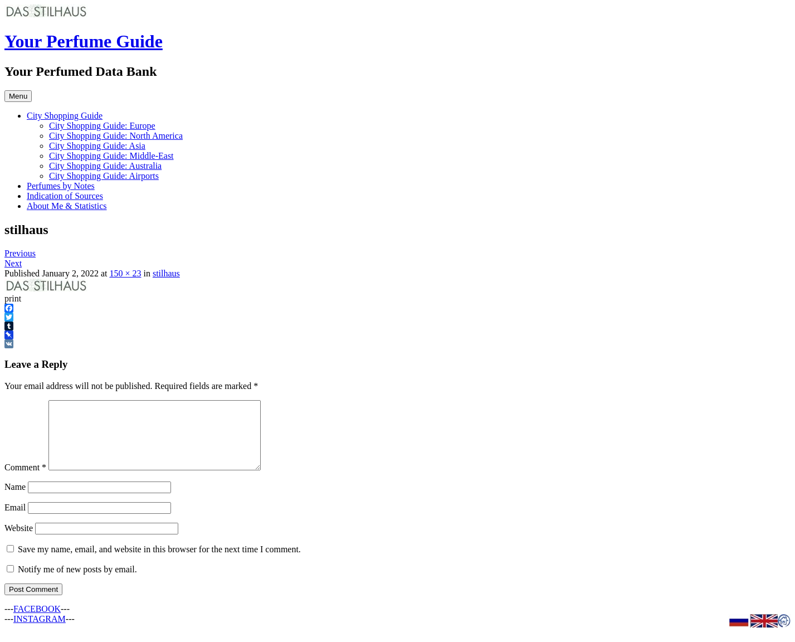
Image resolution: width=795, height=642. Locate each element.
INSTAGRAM (39, 632)
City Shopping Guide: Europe (102, 125)
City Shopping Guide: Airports (104, 176)
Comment (25, 480)
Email (15, 521)
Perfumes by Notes (61, 186)
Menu (18, 96)
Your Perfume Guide (83, 41)
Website (18, 541)
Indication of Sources (65, 196)
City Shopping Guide (65, 115)
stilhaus (166, 273)
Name (15, 500)
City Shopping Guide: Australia (105, 166)
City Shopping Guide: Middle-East (111, 155)
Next (13, 263)
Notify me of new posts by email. (77, 582)
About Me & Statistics (67, 206)
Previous (20, 253)
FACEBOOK (37, 622)
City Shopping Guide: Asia (97, 145)
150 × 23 (125, 273)
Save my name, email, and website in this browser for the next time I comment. (159, 562)
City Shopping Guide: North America (116, 135)
